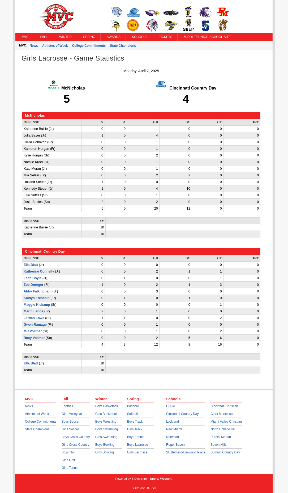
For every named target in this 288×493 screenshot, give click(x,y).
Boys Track (135, 421)
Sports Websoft (160, 478)
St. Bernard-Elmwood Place (185, 452)
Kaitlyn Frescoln (37, 298)
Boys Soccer (70, 421)
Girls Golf (68, 460)
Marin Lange (33, 311)
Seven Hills (218, 445)
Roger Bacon (175, 445)
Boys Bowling (104, 445)
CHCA (170, 406)
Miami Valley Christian (226, 421)
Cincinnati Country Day (182, 414)
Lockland (172, 421)
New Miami (174, 429)
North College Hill (222, 429)
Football (67, 406)
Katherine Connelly (39, 271)
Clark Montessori (222, 414)
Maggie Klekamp (37, 305)
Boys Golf (68, 452)
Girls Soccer (70, 429)
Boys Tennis (135, 437)
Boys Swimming (106, 429)
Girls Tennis (70, 468)
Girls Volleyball (72, 414)
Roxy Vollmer (34, 338)
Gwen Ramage (35, 324)
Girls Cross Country (75, 445)
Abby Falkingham (37, 291)
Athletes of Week (55, 46)
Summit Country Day (225, 452)
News (34, 46)
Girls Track (134, 429)
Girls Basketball (106, 414)
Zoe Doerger (33, 285)
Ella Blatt (31, 265)
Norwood (172, 437)
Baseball (133, 406)
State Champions (123, 46)
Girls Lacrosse (137, 452)
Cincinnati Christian (224, 406)
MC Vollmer (33, 331)
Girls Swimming (106, 437)
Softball (132, 414)
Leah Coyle (32, 278)
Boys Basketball (106, 406)
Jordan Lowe (34, 318)
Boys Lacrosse (137, 445)
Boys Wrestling (106, 421)
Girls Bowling (104, 452)
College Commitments (89, 46)
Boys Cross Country (76, 437)
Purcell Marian (220, 437)
